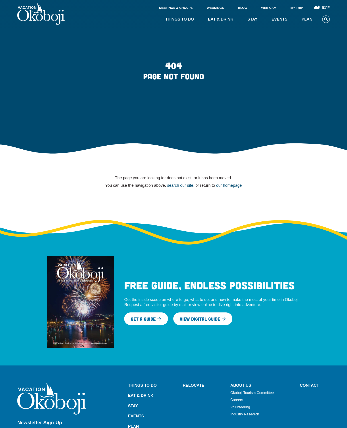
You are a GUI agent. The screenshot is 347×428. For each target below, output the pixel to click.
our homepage (229, 185)
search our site (180, 185)
